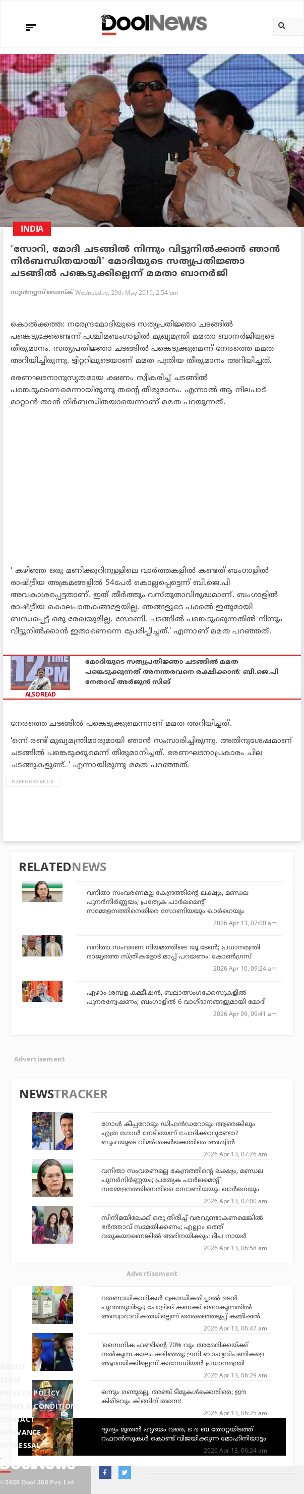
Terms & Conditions (40, 1406)
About (13, 1366)
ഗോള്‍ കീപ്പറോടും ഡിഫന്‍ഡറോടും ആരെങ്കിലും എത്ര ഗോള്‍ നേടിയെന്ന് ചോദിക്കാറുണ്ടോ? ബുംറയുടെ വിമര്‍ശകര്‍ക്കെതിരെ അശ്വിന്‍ (178, 1132)
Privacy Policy (30, 1393)
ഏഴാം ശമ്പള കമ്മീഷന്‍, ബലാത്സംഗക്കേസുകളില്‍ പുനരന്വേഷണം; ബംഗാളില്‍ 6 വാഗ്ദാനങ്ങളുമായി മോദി (176, 997)
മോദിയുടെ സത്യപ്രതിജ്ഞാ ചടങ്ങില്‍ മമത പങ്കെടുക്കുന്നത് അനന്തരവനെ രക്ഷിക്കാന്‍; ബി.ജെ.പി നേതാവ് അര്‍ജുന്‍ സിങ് (182, 671)
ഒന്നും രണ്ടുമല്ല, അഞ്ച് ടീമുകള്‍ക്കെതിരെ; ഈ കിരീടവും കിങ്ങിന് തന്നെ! (174, 1396)
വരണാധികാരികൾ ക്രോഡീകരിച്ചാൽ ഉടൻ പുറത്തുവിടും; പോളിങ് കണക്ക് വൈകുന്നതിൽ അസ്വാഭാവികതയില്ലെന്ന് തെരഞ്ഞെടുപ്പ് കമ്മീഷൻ (180, 1306)
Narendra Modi (32, 781)
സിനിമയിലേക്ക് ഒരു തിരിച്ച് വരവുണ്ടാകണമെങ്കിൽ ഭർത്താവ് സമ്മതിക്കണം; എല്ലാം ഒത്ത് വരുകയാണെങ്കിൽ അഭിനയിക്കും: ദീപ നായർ (182, 1226)
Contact (17, 1419)
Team (10, 1379)
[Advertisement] (152, 483)
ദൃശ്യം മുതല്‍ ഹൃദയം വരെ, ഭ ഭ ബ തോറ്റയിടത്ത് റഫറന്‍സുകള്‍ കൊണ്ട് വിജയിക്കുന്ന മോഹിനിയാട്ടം (183, 1433)
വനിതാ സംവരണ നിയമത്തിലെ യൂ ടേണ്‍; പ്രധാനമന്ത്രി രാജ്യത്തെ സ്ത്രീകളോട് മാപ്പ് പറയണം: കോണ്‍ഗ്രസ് (173, 951)
